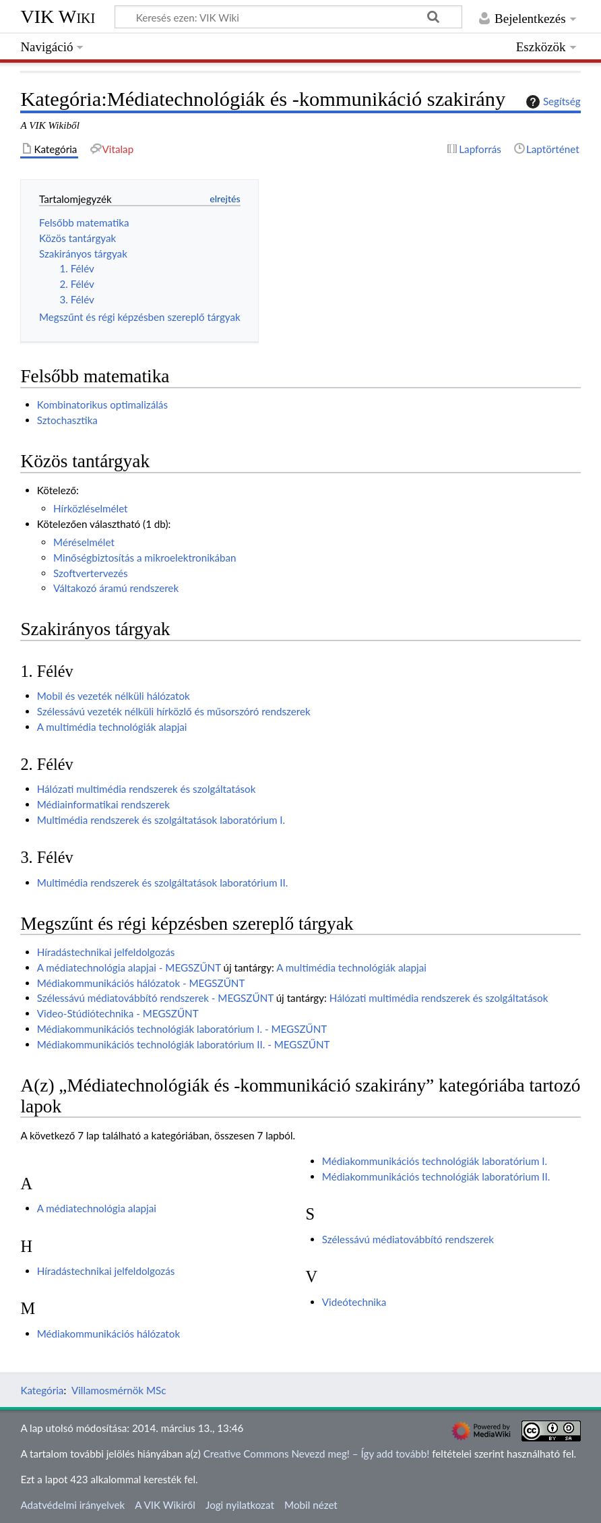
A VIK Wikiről (165, 1505)
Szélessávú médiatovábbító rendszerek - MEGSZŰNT (155, 998)
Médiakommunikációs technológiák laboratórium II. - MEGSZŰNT (183, 1044)
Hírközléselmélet (90, 508)
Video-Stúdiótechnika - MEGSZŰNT (118, 1013)
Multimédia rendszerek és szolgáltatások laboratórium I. (161, 820)
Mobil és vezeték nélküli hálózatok (113, 696)
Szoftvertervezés (90, 573)
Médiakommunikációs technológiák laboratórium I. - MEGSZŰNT (182, 1029)
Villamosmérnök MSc (118, 1390)
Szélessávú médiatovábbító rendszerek (408, 1239)
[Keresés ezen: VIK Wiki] (288, 17)
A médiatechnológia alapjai (96, 1208)
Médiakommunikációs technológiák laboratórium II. (436, 1176)
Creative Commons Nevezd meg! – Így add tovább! (316, 1453)
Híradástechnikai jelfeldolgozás (106, 952)
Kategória (41, 1390)
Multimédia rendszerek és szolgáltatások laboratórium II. (162, 882)
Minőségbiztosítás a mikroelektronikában (144, 557)
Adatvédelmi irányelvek (72, 1505)
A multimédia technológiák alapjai (112, 727)
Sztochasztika (67, 420)
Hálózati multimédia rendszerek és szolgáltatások (146, 789)
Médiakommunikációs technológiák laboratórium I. (434, 1161)
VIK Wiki (57, 16)
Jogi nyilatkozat (239, 1505)
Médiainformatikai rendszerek (103, 804)
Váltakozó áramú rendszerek (116, 588)
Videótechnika (354, 1302)
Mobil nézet (311, 1505)
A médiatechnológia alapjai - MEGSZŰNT (129, 967)
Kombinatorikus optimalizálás (102, 404)
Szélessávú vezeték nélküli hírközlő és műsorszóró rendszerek (174, 711)
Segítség (552, 102)
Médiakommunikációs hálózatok (108, 1333)
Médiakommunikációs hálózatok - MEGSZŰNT (141, 983)
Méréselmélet (84, 542)
